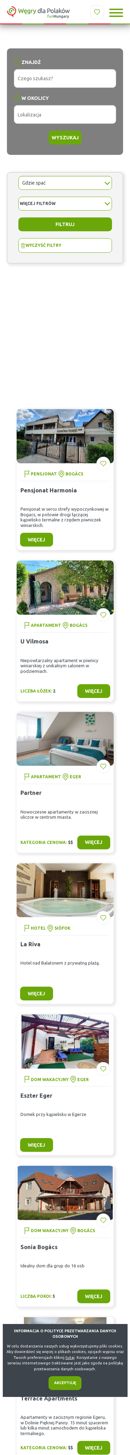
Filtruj (65, 224)
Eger (75, 782)
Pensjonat (44, 479)
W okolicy (35, 98)
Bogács (74, 479)
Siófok (62, 934)
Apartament (46, 631)
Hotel (38, 934)
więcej (36, 545)
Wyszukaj (65, 137)
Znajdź (31, 62)
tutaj (70, 1357)
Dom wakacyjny (50, 1085)
